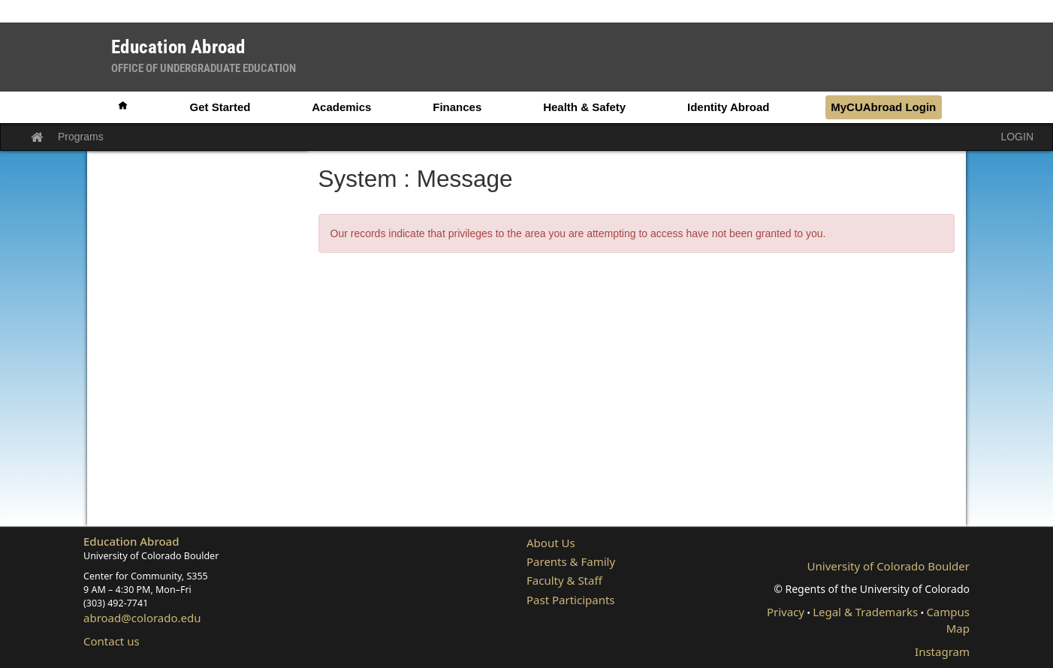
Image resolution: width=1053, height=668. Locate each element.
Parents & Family (570, 561)
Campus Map (948, 619)
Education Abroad (131, 541)
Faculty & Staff (564, 580)
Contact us (111, 640)
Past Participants (570, 599)
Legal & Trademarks (865, 611)
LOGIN (1016, 137)
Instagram (942, 651)
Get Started (220, 107)
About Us (550, 542)
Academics (341, 107)
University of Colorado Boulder (888, 565)
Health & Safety (584, 107)
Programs (81, 137)
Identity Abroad (728, 107)
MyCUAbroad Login (883, 107)
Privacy (785, 611)
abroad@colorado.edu (142, 617)
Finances (457, 107)
